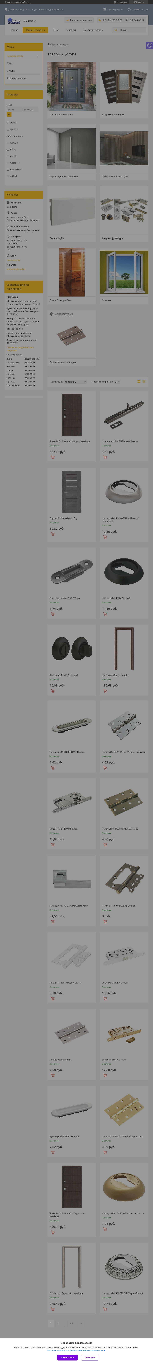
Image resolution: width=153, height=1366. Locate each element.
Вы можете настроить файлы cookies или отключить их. (75, 1350)
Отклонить (90, 1357)
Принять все (67, 1357)
